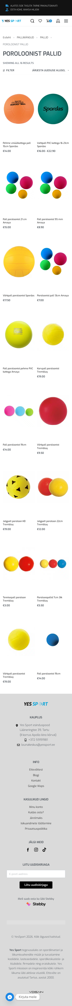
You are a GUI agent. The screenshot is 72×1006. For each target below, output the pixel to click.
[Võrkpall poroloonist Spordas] (19, 261)
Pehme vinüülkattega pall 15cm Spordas (17, 145)
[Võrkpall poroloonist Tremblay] (53, 411)
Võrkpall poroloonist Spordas (18, 295)
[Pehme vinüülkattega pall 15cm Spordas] (19, 109)
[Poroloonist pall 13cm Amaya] (53, 261)
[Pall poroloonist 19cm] (19, 411)
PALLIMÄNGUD (25, 37)
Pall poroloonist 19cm (14, 444)
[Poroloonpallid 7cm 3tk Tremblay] (53, 563)
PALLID (44, 37)
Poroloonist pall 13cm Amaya (53, 295)
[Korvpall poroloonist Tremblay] (53, 334)
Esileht (7, 37)
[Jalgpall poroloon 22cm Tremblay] (53, 487)
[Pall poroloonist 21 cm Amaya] (19, 185)
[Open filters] (8, 71)
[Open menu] (66, 21)
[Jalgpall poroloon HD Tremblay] (19, 487)
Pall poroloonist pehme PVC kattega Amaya (18, 370)
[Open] (40, 21)
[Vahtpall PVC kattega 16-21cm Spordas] (53, 109)
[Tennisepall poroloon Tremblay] (19, 563)
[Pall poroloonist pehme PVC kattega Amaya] (19, 334)
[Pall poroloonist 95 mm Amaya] (53, 185)
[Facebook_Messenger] (10, 997)
